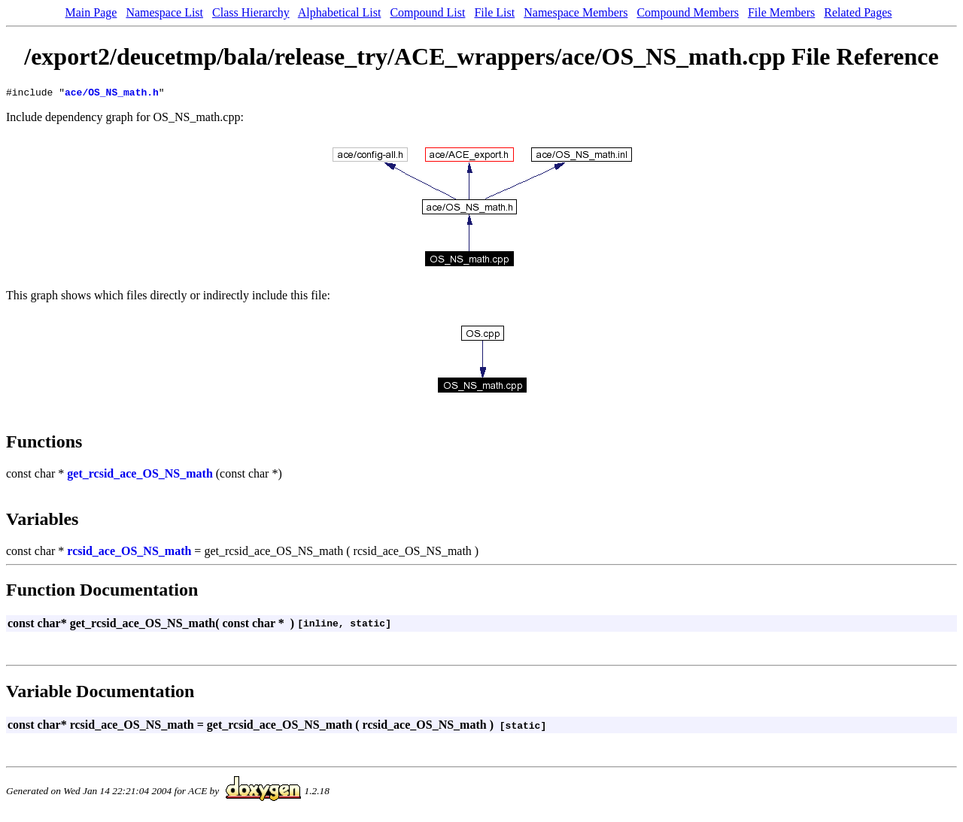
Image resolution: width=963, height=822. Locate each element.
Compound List (427, 12)
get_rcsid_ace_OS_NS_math (139, 475)
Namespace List (164, 12)
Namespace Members (575, 12)
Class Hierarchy (251, 12)
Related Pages (858, 12)
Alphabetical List (339, 12)
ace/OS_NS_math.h (112, 94)
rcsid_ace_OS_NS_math (129, 553)
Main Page (91, 12)
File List (494, 12)
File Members (781, 12)
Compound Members (687, 12)
